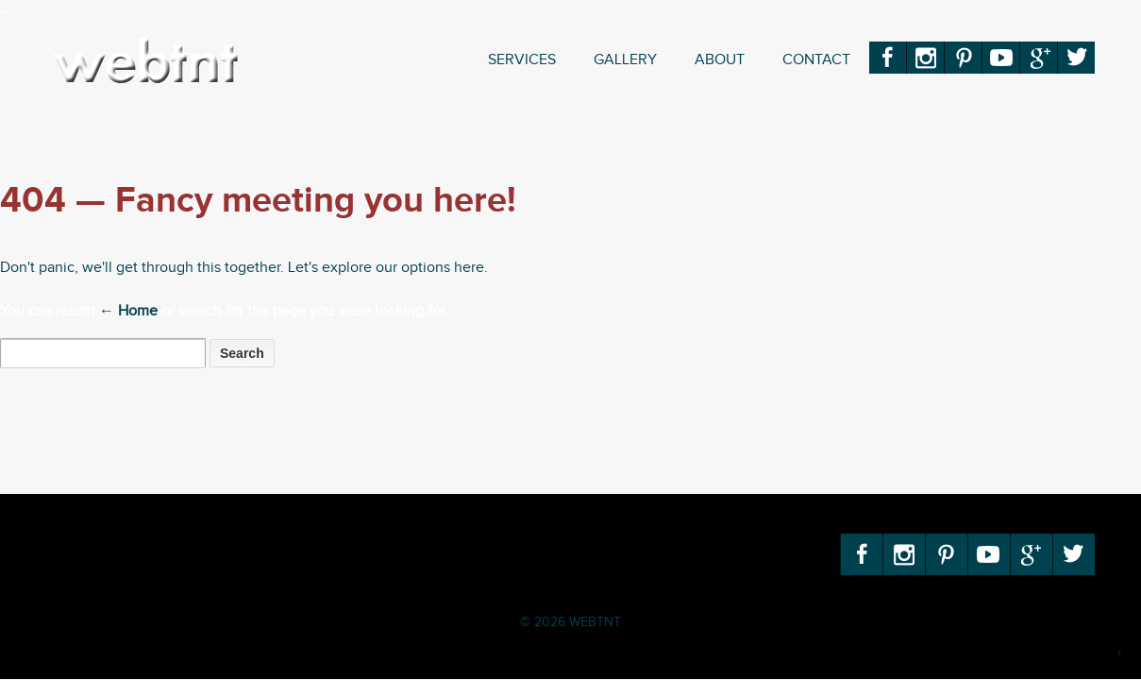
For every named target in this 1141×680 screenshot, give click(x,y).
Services (522, 60)
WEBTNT (593, 622)
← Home (128, 311)
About (720, 60)
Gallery (625, 60)
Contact (816, 60)
